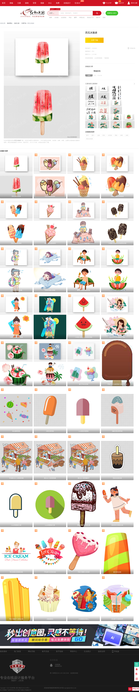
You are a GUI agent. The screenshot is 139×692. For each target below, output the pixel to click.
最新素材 (3, 651)
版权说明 (101, 651)
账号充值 (45, 651)
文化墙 (56, 17)
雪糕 (116, 135)
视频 (42, 3)
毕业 (70, 17)
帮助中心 (73, 651)
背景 (34, 3)
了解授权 (106, 58)
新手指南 (59, 651)
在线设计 (67, 3)
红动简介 (87, 651)
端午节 (98, 17)
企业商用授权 (98, 58)
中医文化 (81, 17)
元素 (19, 3)
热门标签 (17, 651)
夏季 (75, 17)
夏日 (93, 135)
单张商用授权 (89, 58)
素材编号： (88, 48)
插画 (27, 3)
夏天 (87, 135)
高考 (104, 17)
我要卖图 (136, 664)
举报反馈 (132, 48)
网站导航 (31, 651)
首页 (3, 3)
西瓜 (104, 135)
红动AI (78, 2)
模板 (11, 3)
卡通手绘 (23, 23)
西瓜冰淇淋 (89, 139)
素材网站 (9, 23)
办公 (50, 3)
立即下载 (94, 40)
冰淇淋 (110, 135)
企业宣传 (63, 17)
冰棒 (121, 135)
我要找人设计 (111, 13)
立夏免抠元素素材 (91, 83)
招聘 (50, 17)
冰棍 (127, 135)
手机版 (115, 651)
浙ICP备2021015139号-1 (23, 688)
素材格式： (88, 51)
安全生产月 (90, 17)
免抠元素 (16, 23)
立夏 (98, 135)
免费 (57, 3)
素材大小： (88, 54)
